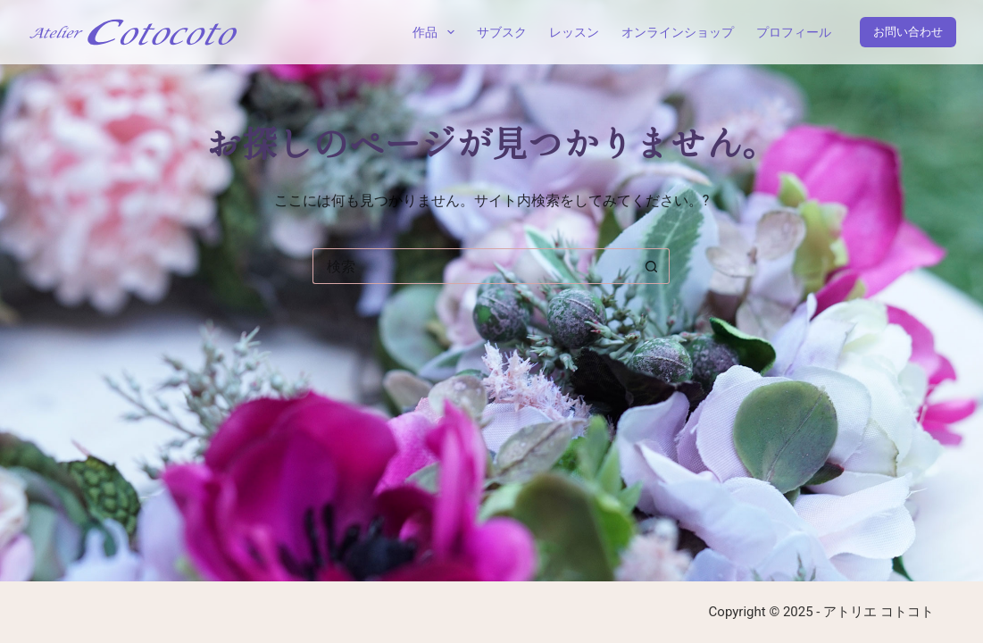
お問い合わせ (908, 31)
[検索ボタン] (652, 266)
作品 (437, 32)
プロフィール (793, 32)
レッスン (574, 32)
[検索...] (473, 266)
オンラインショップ (677, 32)
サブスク (502, 32)
